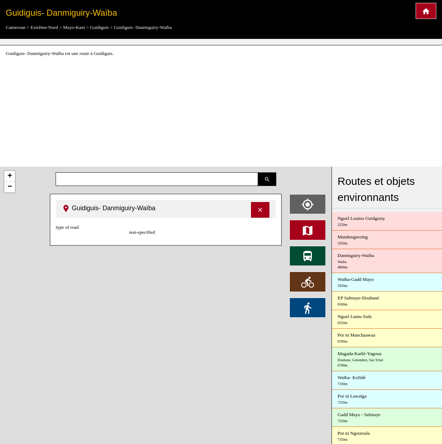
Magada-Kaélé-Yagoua (387, 359)
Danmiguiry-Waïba (387, 261)
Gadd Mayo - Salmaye (387, 418)
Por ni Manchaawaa (387, 338)
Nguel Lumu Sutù (387, 320)
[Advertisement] (221, 112)
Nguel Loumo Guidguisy (387, 221)
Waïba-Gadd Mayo (387, 282)
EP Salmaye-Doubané (387, 301)
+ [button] (9, 176)
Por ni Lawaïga (387, 399)
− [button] (9, 187)
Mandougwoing (387, 240)
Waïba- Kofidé (387, 381)
